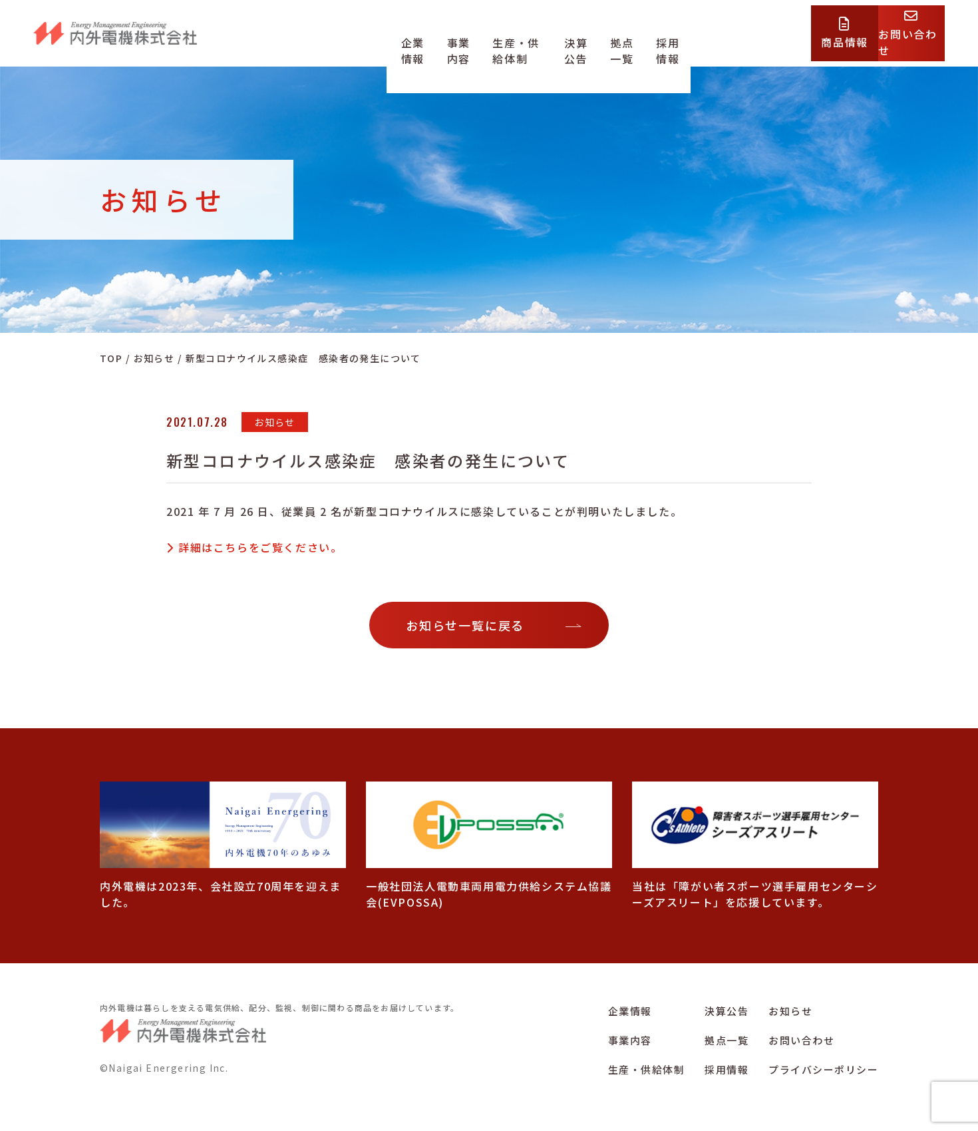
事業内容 (459, 42)
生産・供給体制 (535, 42)
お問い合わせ (801, 1040)
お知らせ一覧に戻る (465, 625)
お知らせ (790, 1011)
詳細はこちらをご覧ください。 (260, 547)
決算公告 (610, 42)
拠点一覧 (667, 42)
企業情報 (402, 42)
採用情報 (725, 42)
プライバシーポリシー (823, 1069)
